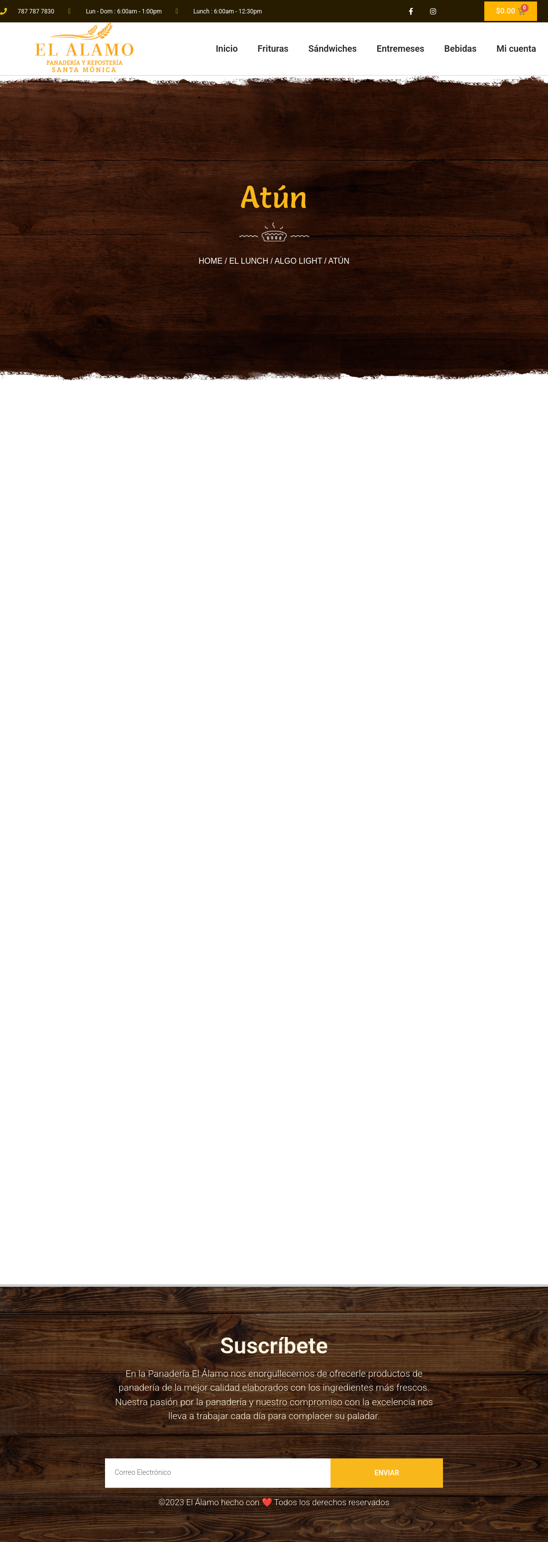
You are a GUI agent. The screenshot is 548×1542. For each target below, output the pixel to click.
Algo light (298, 261)
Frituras (273, 48)
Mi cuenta (517, 48)
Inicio (226, 48)
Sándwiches (333, 48)
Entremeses (401, 48)
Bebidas (460, 48)
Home (210, 261)
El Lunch (248, 261)
